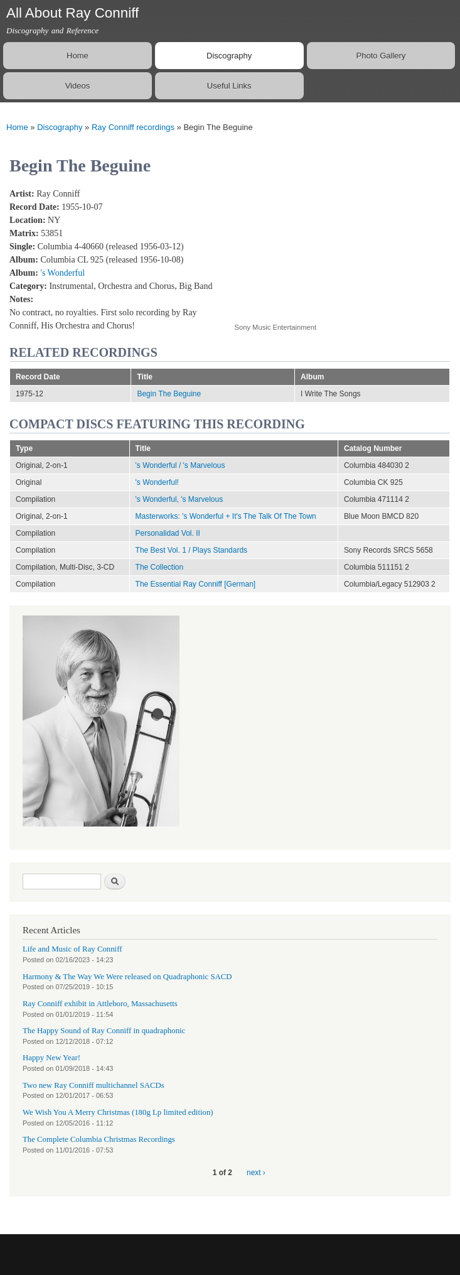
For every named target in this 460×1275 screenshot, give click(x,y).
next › (256, 1172)
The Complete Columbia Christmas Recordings (99, 1139)
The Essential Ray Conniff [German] (196, 584)
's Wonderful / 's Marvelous (180, 465)
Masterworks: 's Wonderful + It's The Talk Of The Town (226, 516)
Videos (77, 85)
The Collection (160, 567)
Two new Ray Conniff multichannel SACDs (93, 1085)
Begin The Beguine (169, 393)
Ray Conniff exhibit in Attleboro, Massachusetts (100, 1003)
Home (77, 55)
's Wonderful (62, 273)
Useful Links (229, 85)
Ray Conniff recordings (133, 127)
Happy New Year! (51, 1057)
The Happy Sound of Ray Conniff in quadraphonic (104, 1030)
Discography (229, 55)
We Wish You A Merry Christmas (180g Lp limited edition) (118, 1112)
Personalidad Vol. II (168, 533)
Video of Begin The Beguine (335, 248)
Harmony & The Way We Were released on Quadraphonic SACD (127, 976)
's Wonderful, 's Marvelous (179, 499)
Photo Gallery (381, 55)
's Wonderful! (157, 482)
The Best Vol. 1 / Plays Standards (192, 550)
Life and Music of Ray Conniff (72, 949)
